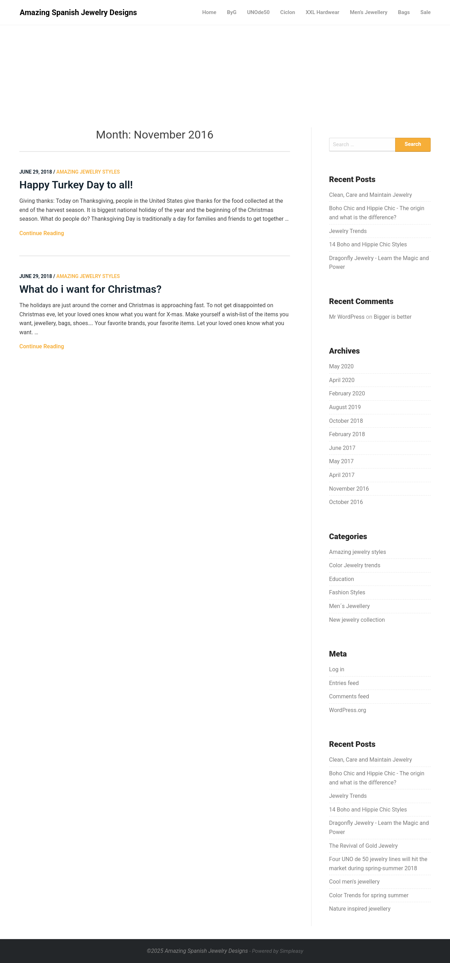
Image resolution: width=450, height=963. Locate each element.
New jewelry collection (357, 619)
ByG (231, 12)
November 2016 (349, 488)
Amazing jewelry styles (357, 552)
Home (209, 12)
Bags (404, 12)
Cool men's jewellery (354, 881)
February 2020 (347, 393)
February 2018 (347, 434)
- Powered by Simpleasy (276, 951)
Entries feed (344, 683)
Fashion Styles (347, 592)
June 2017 (342, 448)
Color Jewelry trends (354, 565)
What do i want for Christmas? (90, 289)
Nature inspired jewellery (360, 908)
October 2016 (346, 502)
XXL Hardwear (322, 12)
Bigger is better (393, 317)
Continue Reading (41, 233)
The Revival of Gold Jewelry (363, 845)
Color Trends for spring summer (369, 895)
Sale (425, 12)
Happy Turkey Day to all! (76, 185)
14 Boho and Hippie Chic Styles (368, 244)
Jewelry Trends (348, 231)
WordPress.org (347, 710)
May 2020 (341, 366)
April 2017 (342, 475)
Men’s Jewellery (368, 12)
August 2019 (345, 407)
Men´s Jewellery (349, 606)
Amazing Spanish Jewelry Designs (78, 12)
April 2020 (342, 380)
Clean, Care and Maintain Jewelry (370, 195)
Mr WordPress (347, 317)
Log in (336, 669)
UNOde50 (258, 12)
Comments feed (349, 696)
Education (341, 579)
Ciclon (287, 12)
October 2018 (346, 421)
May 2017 (341, 461)
